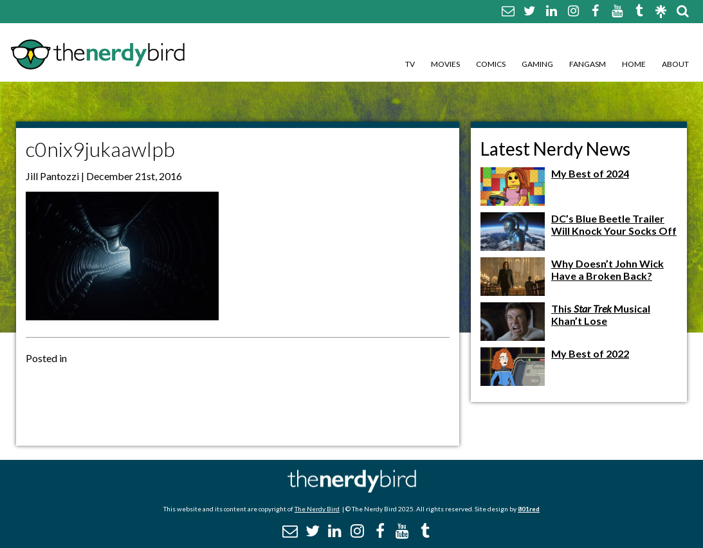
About (675, 64)
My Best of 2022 (590, 353)
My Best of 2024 (590, 173)
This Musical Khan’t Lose (600, 314)
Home (634, 64)
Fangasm (587, 64)
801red (529, 509)
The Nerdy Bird (317, 509)
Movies (445, 64)
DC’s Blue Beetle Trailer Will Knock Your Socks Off (614, 224)
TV (410, 64)
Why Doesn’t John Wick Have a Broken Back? (607, 269)
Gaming (537, 64)
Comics (491, 64)
